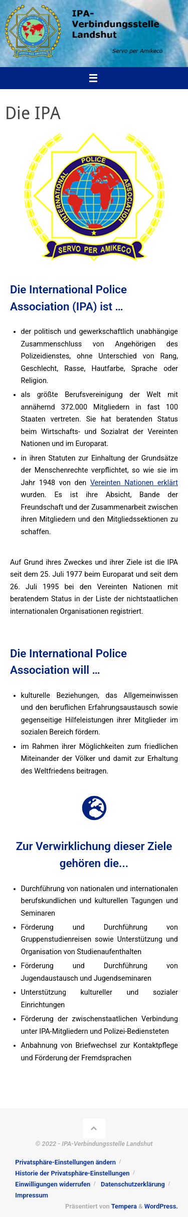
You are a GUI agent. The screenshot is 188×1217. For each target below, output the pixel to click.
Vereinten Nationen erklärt (134, 483)
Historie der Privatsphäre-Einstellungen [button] (72, 1173)
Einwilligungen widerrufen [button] (52, 1184)
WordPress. (161, 1206)
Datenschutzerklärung (133, 1184)
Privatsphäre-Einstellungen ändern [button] (65, 1162)
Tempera (124, 1206)
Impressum (31, 1195)
